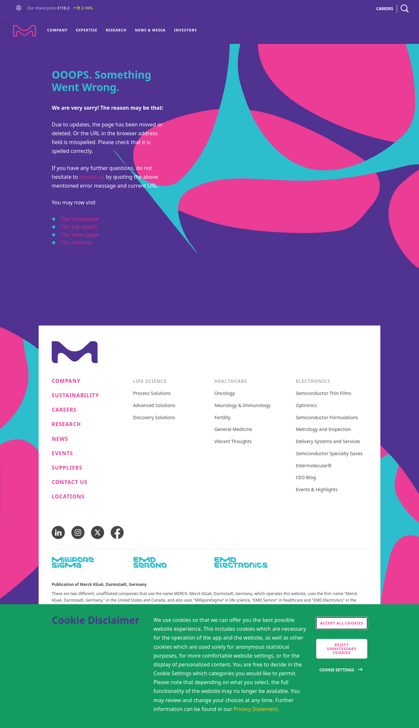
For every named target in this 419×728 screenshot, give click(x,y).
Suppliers (67, 468)
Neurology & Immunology (242, 405)
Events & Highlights (317, 490)
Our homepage (80, 218)
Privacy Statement (255, 709)
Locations (68, 497)
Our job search (79, 226)
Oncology (224, 393)
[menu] (122, 30)
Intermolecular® (314, 466)
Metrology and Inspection (323, 429)
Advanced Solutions (154, 405)
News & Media (150, 30)
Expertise (86, 30)
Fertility (222, 417)
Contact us (69, 482)
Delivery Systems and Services (328, 441)
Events (62, 453)
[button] (20, 8)
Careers (64, 410)
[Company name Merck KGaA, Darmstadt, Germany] (24, 31)
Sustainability (75, 395)
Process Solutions (152, 393)
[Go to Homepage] (20, 8)
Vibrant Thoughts (233, 441)
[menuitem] (59, 30)
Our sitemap (76, 242)
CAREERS (384, 8)
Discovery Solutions (154, 417)
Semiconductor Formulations (327, 417)
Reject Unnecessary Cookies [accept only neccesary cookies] (341, 648)
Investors (185, 30)
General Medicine (233, 429)
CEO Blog (306, 477)
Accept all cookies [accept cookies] (341, 623)
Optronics (306, 405)
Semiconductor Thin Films (324, 393)
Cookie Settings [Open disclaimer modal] (336, 670)
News (60, 439)
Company (57, 30)
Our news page (80, 234)
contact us (91, 176)
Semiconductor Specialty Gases (329, 454)
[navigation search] (405, 8)
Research (116, 30)
